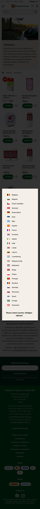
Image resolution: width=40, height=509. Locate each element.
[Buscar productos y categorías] (20, 12)
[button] (3, 6)
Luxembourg (16, 257)
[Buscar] (35, 12)
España (14, 226)
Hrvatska (15, 234)
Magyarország (17, 261)
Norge (14, 270)
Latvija (14, 248)
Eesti (13, 217)
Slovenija (15, 287)
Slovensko (15, 292)
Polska (14, 274)
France (14, 230)
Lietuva (14, 252)
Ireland (14, 239)
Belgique (15, 195)
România (15, 283)
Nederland (15, 265)
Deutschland (16, 212)
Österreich (15, 305)
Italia (13, 243)
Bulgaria (14, 199)
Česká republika (17, 204)
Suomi (14, 296)
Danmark (15, 208)
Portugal (15, 279)
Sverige (14, 301)
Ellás (13, 221)
